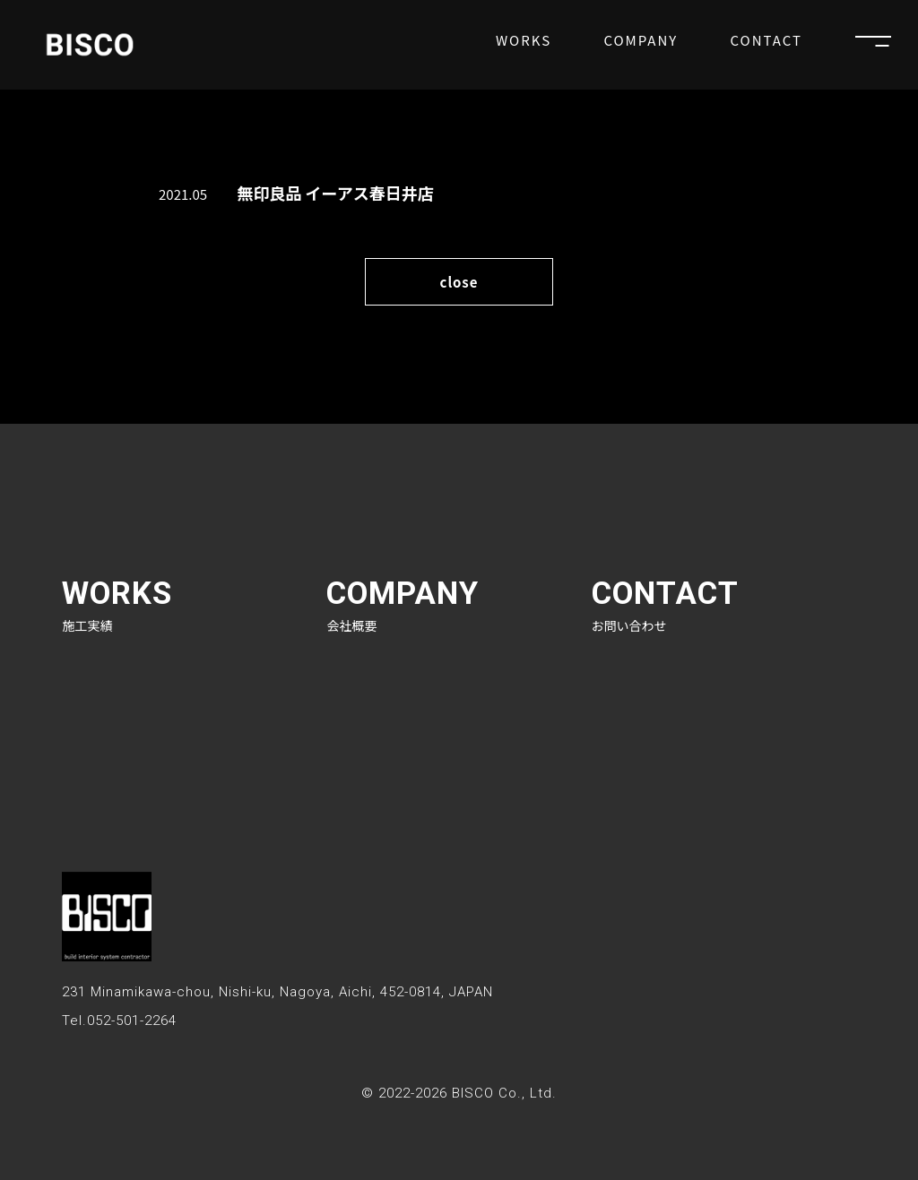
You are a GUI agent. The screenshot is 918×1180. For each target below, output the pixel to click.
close (458, 281)
